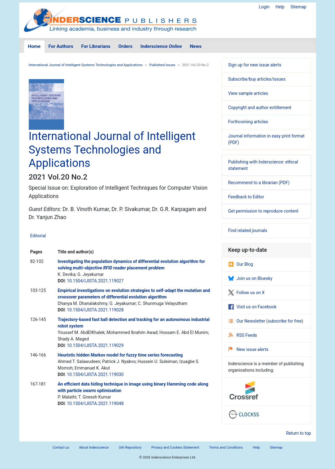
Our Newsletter (247, 321)
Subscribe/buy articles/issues (257, 79)
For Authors (61, 46)
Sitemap (298, 6)
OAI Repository (130, 448)
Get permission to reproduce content (263, 211)
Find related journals (247, 230)
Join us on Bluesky (250, 278)
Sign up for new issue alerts (254, 64)
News (196, 46)
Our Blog (240, 264)
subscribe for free (285, 321)
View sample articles (248, 93)
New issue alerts (248, 349)
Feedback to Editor (246, 196)
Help (280, 6)
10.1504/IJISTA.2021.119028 (95, 309)
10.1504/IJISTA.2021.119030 (95, 374)
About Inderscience (94, 448)
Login (264, 6)
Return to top (298, 433)
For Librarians (95, 46)
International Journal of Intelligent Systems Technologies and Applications (86, 65)
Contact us (61, 448)
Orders (125, 46)
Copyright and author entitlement (259, 107)
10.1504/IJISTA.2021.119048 (95, 403)
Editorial (38, 235)
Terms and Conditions (226, 448)
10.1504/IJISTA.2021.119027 (95, 280)
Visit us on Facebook (252, 306)
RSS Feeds (243, 335)
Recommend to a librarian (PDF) (259, 182)
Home (34, 46)
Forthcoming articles (248, 121)
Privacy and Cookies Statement (175, 448)
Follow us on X (246, 292)
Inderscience (161, 46)
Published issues (162, 65)
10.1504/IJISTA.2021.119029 (95, 345)
